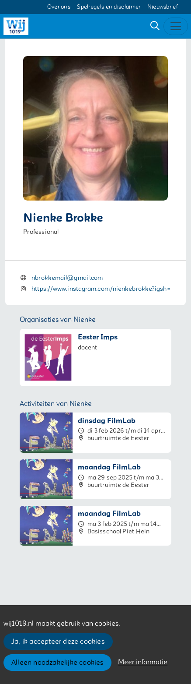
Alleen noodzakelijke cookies (57, 662)
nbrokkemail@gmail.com (67, 278)
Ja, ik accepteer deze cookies (57, 641)
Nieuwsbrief (162, 7)
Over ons (58, 7)
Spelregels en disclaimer (108, 7)
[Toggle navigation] (175, 26)
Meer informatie (142, 662)
